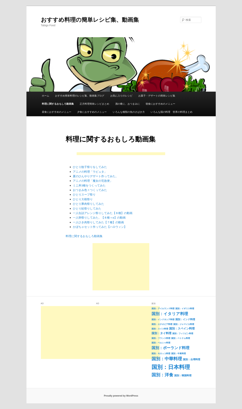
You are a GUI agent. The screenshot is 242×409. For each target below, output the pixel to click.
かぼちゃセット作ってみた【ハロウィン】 (100, 226)
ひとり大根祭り (83, 199)
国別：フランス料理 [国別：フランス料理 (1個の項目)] (161, 338)
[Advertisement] (121, 154)
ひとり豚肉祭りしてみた (88, 203)
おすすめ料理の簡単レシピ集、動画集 (90, 20)
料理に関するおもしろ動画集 (58, 103)
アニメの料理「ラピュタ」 (90, 171)
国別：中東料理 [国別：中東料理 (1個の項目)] (178, 353)
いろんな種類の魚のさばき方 (129, 112)
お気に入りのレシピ (121, 95)
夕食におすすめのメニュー (92, 112)
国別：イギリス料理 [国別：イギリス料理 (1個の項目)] (184, 308)
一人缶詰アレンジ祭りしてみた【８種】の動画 (102, 213)
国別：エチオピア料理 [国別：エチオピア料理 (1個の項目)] (162, 324)
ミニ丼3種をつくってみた (89, 185)
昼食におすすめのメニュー (56, 112)
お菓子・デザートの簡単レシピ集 (156, 95)
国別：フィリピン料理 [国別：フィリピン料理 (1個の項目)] (182, 333)
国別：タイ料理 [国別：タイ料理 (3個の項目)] (161, 333)
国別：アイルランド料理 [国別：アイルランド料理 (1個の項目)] (163, 308)
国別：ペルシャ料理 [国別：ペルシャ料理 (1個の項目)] (161, 343)
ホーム (45, 95)
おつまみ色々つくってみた (90, 190)
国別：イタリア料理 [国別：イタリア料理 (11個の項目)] (170, 314)
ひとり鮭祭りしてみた (87, 208)
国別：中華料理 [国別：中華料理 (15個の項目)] (167, 358)
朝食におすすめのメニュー (160, 103)
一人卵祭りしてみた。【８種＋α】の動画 (99, 217)
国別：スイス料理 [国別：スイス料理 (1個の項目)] (160, 329)
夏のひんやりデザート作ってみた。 (95, 176)
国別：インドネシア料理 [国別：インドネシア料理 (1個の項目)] (163, 319)
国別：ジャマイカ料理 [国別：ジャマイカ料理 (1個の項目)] (183, 324)
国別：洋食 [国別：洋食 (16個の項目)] (162, 374)
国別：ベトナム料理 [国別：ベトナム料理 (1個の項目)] (180, 338)
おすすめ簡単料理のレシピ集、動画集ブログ (79, 95)
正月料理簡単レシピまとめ (94, 103)
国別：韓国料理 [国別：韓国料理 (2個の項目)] (182, 375)
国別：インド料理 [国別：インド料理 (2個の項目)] (185, 319)
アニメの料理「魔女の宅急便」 (93, 180)
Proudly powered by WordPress (121, 395)
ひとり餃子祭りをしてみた (90, 167)
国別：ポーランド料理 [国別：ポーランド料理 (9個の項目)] (170, 348)
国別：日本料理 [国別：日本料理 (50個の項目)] (171, 367)
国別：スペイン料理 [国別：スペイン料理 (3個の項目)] (182, 328)
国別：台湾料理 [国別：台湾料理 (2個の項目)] (191, 359)
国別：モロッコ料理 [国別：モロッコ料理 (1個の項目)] (161, 353)
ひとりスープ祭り (84, 194)
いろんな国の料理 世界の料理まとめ (171, 112)
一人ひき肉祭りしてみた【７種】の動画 (98, 222)
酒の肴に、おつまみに (127, 103)
